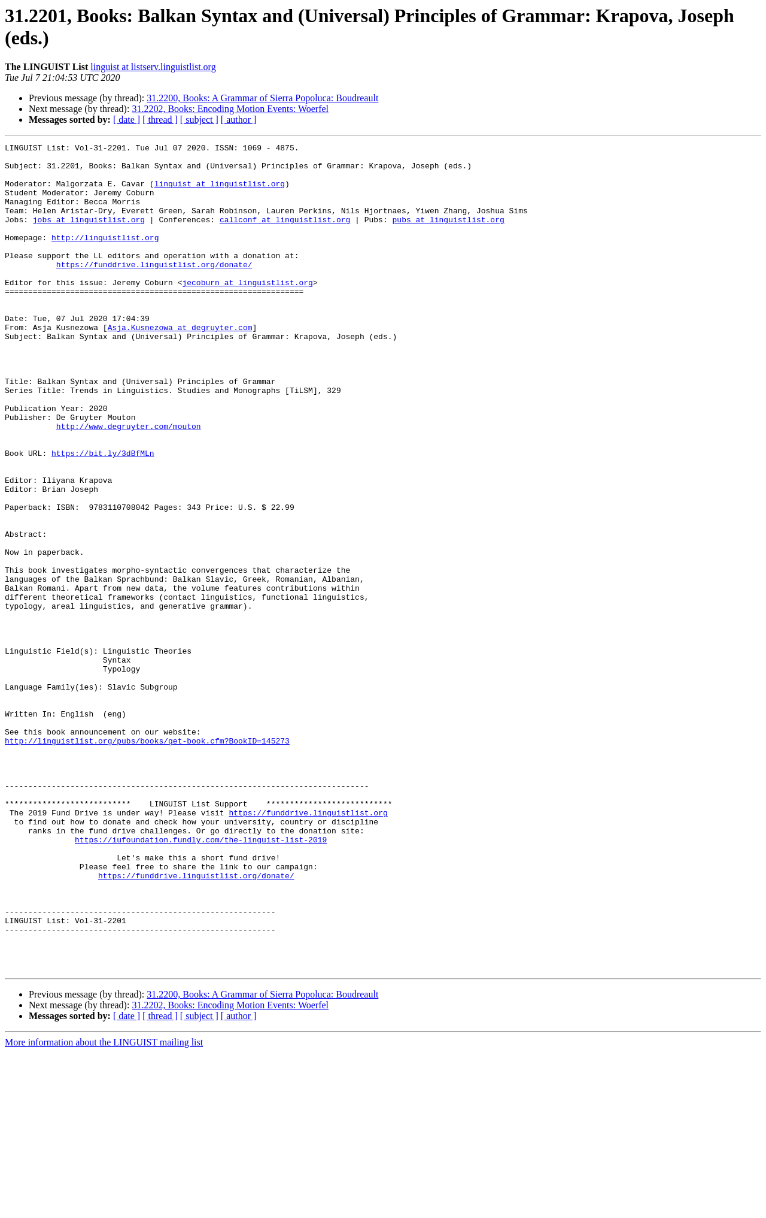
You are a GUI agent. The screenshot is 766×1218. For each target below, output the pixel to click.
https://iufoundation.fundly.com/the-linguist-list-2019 (201, 979)
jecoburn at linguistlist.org (247, 311)
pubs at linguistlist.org (448, 235)
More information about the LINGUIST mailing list (104, 1207)
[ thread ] (160, 119)
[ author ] (239, 119)
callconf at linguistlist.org (285, 235)
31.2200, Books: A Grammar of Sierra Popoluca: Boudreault (262, 98)
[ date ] (126, 119)
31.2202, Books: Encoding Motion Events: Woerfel (230, 109)
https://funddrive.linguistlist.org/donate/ (154, 289)
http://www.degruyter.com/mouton (128, 483)
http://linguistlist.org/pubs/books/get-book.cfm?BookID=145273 (147, 861)
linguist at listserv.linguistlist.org (152, 67)
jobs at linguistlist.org (89, 235)
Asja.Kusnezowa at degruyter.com (180, 364)
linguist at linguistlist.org (219, 192)
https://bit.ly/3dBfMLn (102, 515)
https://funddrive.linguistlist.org (308, 947)
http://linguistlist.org (105, 257)
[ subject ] (199, 119)
